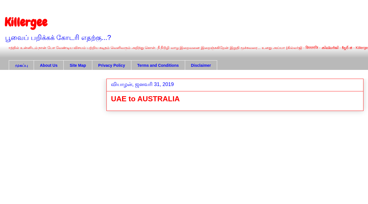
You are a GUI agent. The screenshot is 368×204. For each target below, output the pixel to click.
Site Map (78, 65)
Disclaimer (201, 65)
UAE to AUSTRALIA (145, 99)
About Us (48, 65)
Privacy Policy (111, 65)
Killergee (26, 22)
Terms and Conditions (158, 65)
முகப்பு (21, 65)
